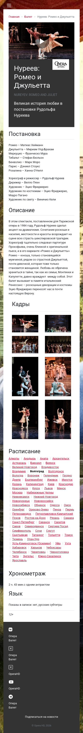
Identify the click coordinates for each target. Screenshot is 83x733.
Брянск (50, 463)
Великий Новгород (24, 467)
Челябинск (19, 552)
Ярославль (19, 560)
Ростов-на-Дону (35, 518)
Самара (69, 518)
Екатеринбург (34, 479)
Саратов (59, 522)
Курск (36, 488)
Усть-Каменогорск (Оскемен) (31, 543)
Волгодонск (56, 471)
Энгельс (28, 556)
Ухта (68, 543)
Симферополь (21, 530)
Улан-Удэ (33, 539)
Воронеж (33, 475)
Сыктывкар (20, 535)
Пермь (69, 509)
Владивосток (50, 467)
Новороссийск (43, 501)
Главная (14, 16)
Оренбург (18, 509)
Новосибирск (21, 505)
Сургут (50, 530)
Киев (51, 484)
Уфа (58, 543)
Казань (17, 484)
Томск (68, 535)
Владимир (19, 471)
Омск (67, 505)
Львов (48, 488)
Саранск (44, 522)
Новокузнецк (21, 501)
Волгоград (37, 471)
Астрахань (19, 463)
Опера (13, 636)
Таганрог (38, 535)
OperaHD (14, 674)
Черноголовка (59, 552)
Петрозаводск (21, 513)
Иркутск (67, 479)
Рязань (54, 518)
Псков (16, 518)
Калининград (34, 484)
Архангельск (60, 458)
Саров (16, 526)
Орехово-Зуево (38, 509)
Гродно (67, 475)
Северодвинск (34, 526)
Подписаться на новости (41, 716)
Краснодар (66, 484)
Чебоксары (53, 547)
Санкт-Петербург (23, 522)
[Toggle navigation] (9, 5)
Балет (28, 16)
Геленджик (51, 475)
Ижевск (52, 479)
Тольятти (54, 535)
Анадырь (30, 458)
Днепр (16, 479)
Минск (61, 488)
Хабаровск (19, 547)
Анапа (44, 458)
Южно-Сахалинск (49, 556)
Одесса (55, 505)
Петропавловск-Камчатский (54, 513)
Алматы (14, 458)
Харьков (36, 547)
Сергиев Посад (58, 526)
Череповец (38, 552)
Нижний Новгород (46, 496)
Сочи (38, 530)
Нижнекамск (20, 496)
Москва (17, 492)
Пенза (57, 509)
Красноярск (20, 488)
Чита (15, 556)
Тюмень (17, 539)
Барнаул (35, 463)
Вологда (17, 475)
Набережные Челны (40, 492)
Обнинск (40, 505)
